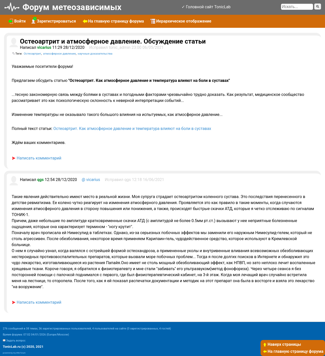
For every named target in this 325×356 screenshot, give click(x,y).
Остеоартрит (32, 53)
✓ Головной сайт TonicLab (206, 7)
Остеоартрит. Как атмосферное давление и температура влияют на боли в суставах (132, 128)
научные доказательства (95, 53)
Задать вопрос (15, 340)
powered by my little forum (14, 353)
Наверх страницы (282, 344)
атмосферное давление (59, 53)
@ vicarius (91, 179)
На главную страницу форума (293, 351)
